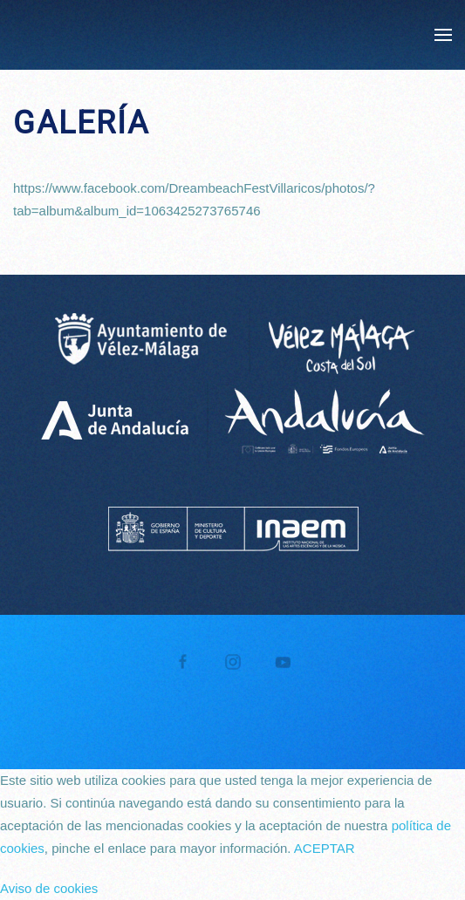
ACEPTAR (324, 848)
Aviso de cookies (49, 888)
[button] (443, 35)
